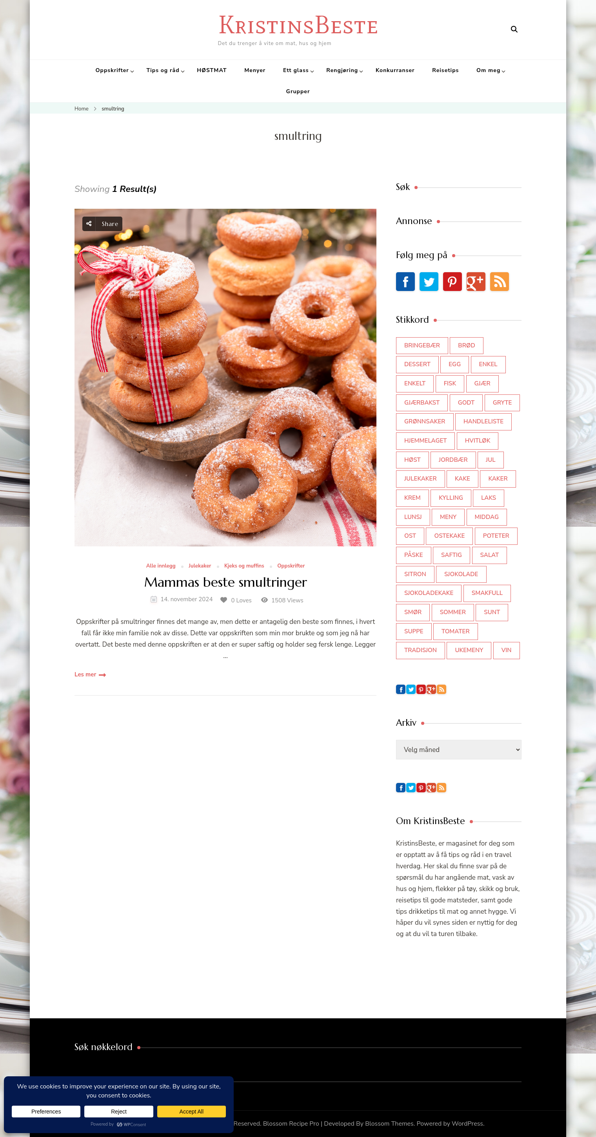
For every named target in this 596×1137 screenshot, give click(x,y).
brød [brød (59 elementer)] (466, 345)
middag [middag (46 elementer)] (487, 517)
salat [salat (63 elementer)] (489, 555)
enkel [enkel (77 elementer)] (488, 364)
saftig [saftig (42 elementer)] (451, 555)
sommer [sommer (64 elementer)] (453, 612)
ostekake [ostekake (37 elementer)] (449, 536)
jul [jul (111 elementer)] (491, 460)
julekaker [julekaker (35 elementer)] (420, 479)
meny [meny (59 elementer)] (448, 517)
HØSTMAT (212, 70)
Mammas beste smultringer (225, 583)
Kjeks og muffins (244, 566)
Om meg (488, 70)
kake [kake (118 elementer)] (462, 479)
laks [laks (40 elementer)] (488, 498)
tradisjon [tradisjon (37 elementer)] (420, 650)
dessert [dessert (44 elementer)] (417, 364)
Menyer (254, 70)
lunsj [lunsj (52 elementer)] (413, 517)
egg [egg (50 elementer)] (455, 364)
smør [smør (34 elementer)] (413, 612)
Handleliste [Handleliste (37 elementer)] (483, 421)
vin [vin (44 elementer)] (507, 650)
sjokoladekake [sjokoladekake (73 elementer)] (428, 593)
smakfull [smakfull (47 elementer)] (487, 593)
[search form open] (514, 29)
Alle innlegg (161, 566)
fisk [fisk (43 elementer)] (450, 383)
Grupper (298, 91)
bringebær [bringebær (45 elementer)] (422, 345)
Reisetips (445, 70)
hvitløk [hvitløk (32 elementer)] (478, 441)
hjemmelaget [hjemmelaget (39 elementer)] (425, 441)
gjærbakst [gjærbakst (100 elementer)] (422, 403)
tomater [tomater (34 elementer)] (456, 631)
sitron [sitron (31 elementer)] (415, 574)
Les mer (85, 674)
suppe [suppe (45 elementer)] (413, 631)
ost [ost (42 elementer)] (410, 536)
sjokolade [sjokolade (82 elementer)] (461, 574)
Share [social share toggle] (102, 224)
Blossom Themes (389, 1123)
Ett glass (296, 70)
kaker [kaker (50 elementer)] (497, 479)
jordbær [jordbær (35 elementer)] (453, 460)
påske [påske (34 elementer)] (413, 555)
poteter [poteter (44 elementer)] (496, 536)
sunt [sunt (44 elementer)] (492, 612)
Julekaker (200, 566)
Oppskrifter (112, 70)
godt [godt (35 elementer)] (466, 403)
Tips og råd (162, 70)
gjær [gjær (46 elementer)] (482, 383)
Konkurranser (395, 70)
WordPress (467, 1123)
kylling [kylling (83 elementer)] (451, 498)
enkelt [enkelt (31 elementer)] (414, 383)
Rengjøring (342, 70)
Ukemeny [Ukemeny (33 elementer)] (469, 650)
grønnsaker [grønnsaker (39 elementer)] (424, 421)
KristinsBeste (298, 24)
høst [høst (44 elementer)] (412, 460)
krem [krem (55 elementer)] (412, 498)
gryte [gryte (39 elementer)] (502, 403)
